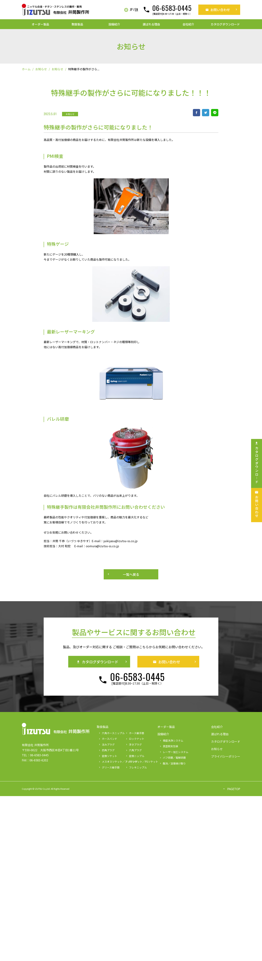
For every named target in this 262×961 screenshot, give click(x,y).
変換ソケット (107, 756)
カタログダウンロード (225, 24)
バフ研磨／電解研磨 (172, 757)
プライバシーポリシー (225, 756)
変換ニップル (134, 756)
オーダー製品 (40, 24)
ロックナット (134, 739)
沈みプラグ (106, 744)
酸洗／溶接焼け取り (172, 763)
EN (136, 9)
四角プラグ (106, 750)
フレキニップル (136, 767)
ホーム (26, 69)
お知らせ (41, 69)
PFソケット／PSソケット (137, 761)
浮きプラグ (133, 744)
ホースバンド (107, 739)
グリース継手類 (109, 767)
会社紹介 (188, 24)
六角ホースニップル (110, 733)
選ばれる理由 (151, 24)
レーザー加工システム (173, 752)
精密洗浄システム (171, 740)
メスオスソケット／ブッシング (110, 761)
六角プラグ (133, 750)
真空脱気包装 (168, 746)
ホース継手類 (134, 733)
